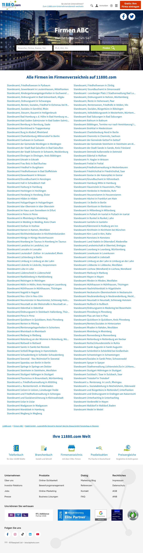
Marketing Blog (88, 480)
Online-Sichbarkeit (48, 480)
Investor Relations (13, 485)
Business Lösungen (48, 496)
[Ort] (72, 48)
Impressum (117, 480)
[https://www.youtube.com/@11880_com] (38, 534)
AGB (114, 491)
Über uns (8, 480)
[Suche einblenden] (92, 5)
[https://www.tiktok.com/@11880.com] (23, 534)
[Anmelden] (102, 5)
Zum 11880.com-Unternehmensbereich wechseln (63, 6)
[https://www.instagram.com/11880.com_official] (15, 534)
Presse (7, 496)
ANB (114, 496)
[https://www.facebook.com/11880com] (7, 534)
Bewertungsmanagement (51, 485)
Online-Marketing (47, 491)
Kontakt (85, 491)
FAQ (83, 496)
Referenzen (86, 485)
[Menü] (117, 5)
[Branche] (34, 48)
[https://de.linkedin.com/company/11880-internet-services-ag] (30, 534)
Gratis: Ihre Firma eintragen (130, 5)
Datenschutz (118, 485)
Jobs (6, 491)
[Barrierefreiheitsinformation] (112, 5)
